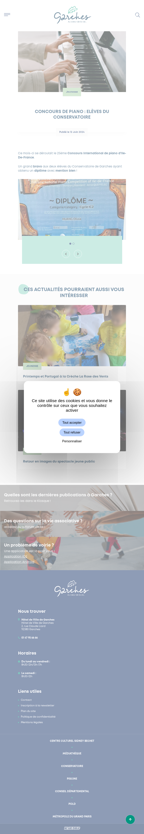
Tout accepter (72, 422)
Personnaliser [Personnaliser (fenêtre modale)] (72, 441)
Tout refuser (71, 432)
